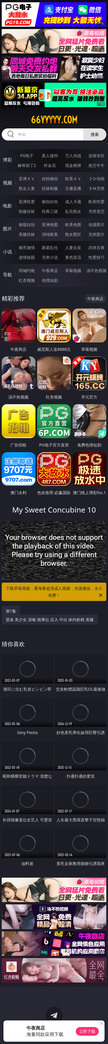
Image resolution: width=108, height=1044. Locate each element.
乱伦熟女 (73, 211)
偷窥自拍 (27, 224)
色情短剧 (50, 280)
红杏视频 (27, 280)
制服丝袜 (27, 211)
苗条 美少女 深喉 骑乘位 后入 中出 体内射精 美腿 (50, 619)
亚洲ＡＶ (27, 178)
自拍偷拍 (50, 178)
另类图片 (96, 234)
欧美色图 (73, 224)
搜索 (95, 134)
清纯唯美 (50, 234)
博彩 (7, 160)
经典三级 (50, 211)
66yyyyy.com (54, 120)
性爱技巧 (96, 257)
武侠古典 (96, 247)
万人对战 (73, 155)
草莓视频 (73, 270)
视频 (7, 183)
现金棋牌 (73, 165)
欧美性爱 (96, 201)
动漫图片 (96, 224)
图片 (7, 229)
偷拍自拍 (50, 201)
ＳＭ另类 (96, 188)
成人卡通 (73, 201)
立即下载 (87, 1031)
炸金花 (50, 165)
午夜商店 (50, 270)
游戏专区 (96, 155)
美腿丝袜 (27, 234)
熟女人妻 (27, 188)
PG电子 (26, 155)
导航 (7, 274)
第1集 (11, 611)
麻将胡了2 (27, 165)
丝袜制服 (50, 188)
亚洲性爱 (27, 201)
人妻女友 (73, 247)
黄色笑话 (73, 257)
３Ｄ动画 (96, 178)
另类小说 (50, 257)
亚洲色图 (50, 224)
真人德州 (50, 155)
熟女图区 (73, 234)
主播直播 (73, 188)
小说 (7, 252)
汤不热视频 (96, 270)
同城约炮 (27, 270)
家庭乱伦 (50, 247)
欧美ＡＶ (73, 178)
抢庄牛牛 (96, 165)
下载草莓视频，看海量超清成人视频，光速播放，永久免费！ (55, 592)
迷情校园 (27, 257)
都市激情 (27, 247)
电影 (7, 206)
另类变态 (96, 211)
